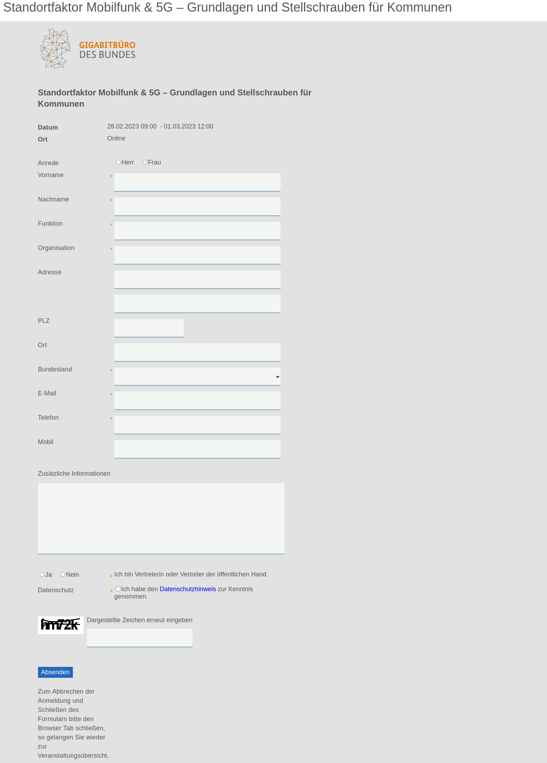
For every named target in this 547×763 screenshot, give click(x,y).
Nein (70, 574)
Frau (152, 162)
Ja (46, 574)
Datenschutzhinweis (188, 589)
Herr (125, 162)
